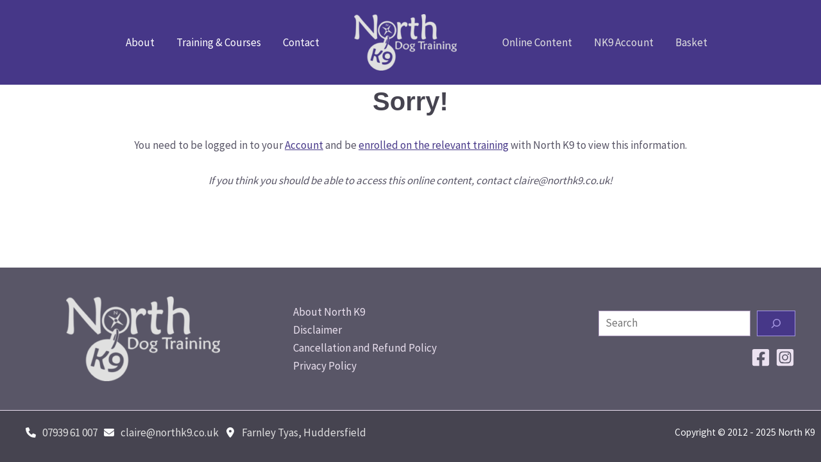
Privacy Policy (325, 366)
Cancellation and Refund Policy (365, 348)
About (140, 42)
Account (304, 145)
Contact (301, 42)
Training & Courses (218, 42)
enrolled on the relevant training (434, 145)
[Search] (776, 323)
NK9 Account (624, 42)
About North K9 (329, 312)
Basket (691, 42)
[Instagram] (785, 357)
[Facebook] (760, 357)
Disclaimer (317, 330)
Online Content (537, 42)
